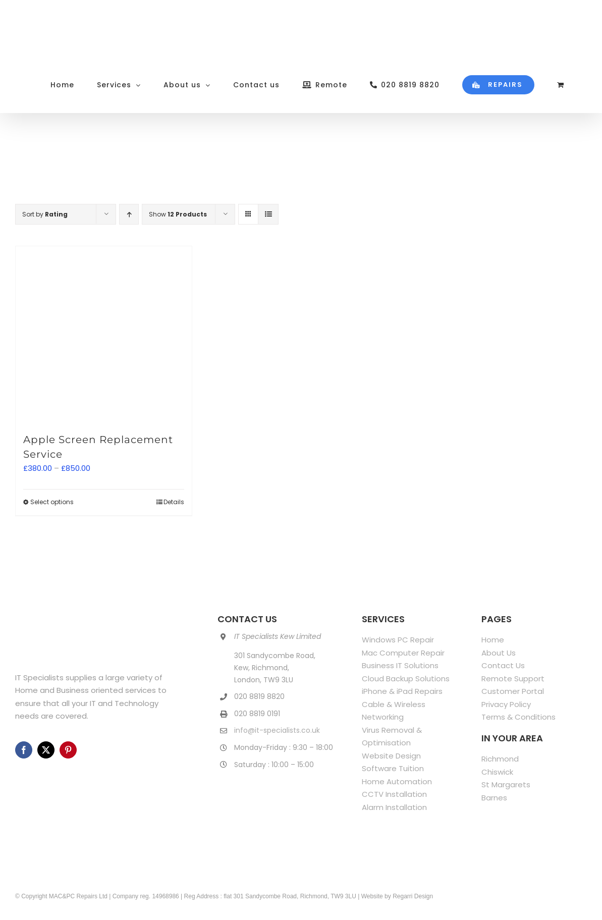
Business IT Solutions (400, 665)
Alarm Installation (394, 807)
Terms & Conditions (518, 717)
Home (492, 639)
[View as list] (268, 214)
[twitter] (45, 750)
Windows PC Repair (398, 639)
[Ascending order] (129, 214)
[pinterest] (68, 750)
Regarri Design (413, 896)
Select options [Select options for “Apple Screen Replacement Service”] (52, 502)
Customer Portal (512, 691)
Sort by (45, 214)
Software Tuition (393, 768)
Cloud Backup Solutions (406, 678)
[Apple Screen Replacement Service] (104, 334)
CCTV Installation (394, 794)
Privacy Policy (506, 704)
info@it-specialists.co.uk (277, 730)
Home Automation (397, 781)
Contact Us (503, 665)
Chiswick (497, 772)
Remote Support (512, 678)
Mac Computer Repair (403, 652)
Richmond (500, 758)
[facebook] (23, 750)
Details (173, 502)
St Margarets (505, 784)
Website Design (391, 755)
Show (178, 214)
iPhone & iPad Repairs (402, 691)
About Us (498, 652)
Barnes (494, 797)
